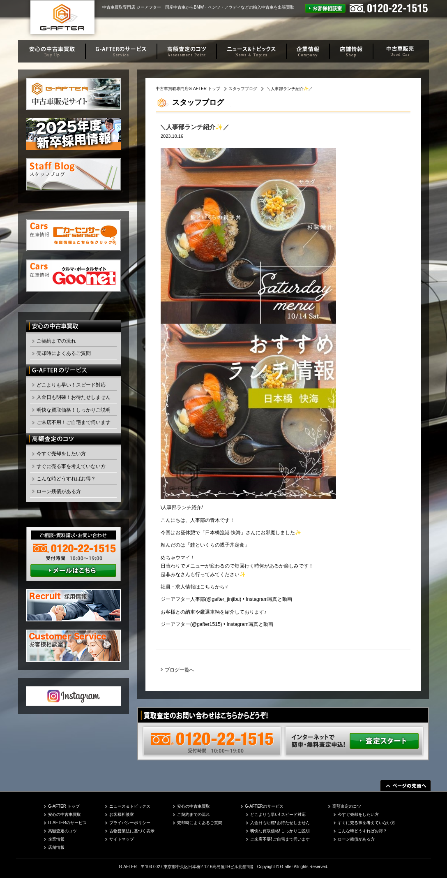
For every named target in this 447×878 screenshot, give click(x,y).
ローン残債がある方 (59, 491)
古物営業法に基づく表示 (131, 831)
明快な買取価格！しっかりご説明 (74, 410)
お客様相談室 (121, 814)
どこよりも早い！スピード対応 (71, 385)
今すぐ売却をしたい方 (61, 453)
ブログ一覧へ (179, 670)
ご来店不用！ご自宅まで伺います (74, 422)
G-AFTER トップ (64, 806)
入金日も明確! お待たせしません (280, 822)
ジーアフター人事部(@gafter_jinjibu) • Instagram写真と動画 (226, 599)
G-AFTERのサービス (67, 822)
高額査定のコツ (62, 831)
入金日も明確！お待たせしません (74, 397)
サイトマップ (121, 839)
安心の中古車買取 (64, 814)
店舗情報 (56, 847)
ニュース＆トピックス (129, 806)
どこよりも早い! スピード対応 (278, 814)
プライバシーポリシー (129, 822)
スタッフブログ (242, 88)
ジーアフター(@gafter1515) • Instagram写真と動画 (217, 624)
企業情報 (56, 839)
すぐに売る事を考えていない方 (71, 466)
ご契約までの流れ (56, 341)
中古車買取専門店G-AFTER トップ (188, 88)
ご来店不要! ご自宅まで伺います (280, 839)
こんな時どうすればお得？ (66, 479)
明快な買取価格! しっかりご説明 (280, 831)
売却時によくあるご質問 (64, 353)
